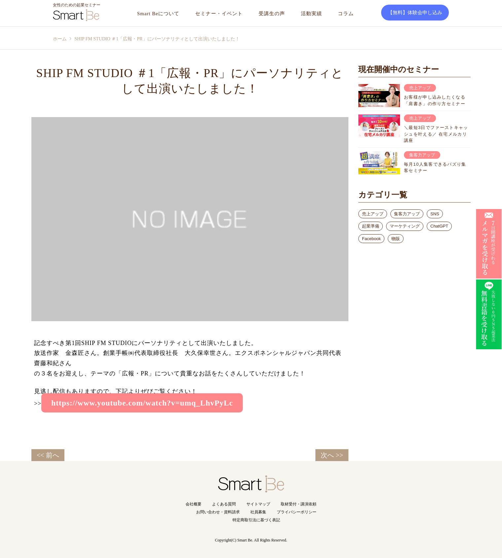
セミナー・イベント (219, 13)
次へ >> (332, 455)
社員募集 (258, 512)
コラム (346, 13)
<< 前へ (48, 455)
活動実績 (311, 13)
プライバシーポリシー (296, 512)
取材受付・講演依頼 (298, 504)
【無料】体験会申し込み (415, 12)
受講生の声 (272, 13)
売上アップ (372, 213)
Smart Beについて (158, 13)
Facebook (371, 238)
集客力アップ (407, 213)
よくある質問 (224, 504)
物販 (395, 238)
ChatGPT (439, 226)
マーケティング (405, 226)
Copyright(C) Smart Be (233, 540)
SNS (434, 213)
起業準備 (370, 226)
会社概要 (193, 504)
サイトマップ (258, 504)
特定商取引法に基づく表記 (256, 520)
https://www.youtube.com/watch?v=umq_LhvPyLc (142, 403)
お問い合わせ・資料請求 (218, 512)
